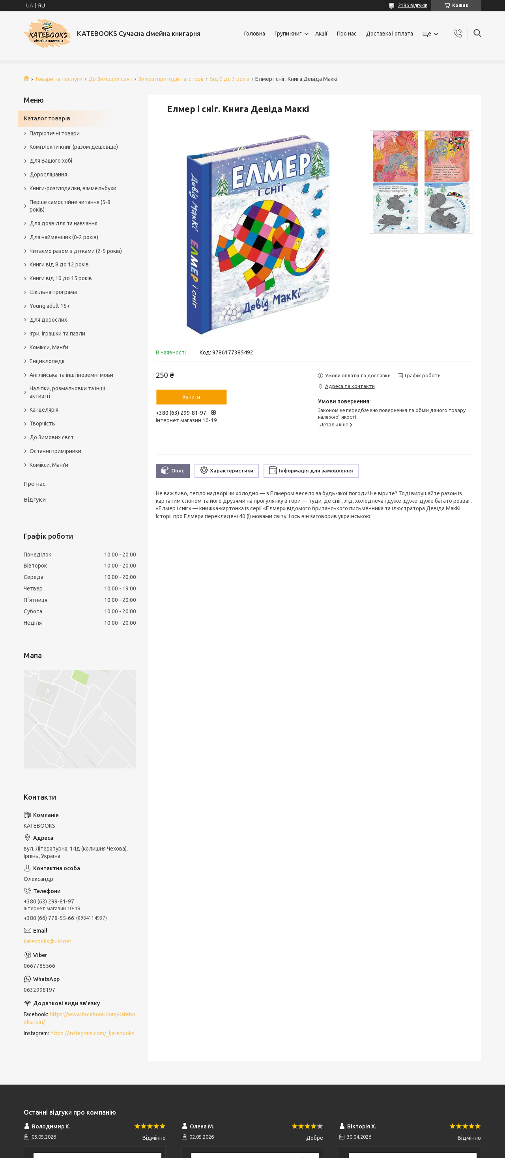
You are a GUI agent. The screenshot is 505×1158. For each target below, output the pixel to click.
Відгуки (35, 499)
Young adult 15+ (50, 306)
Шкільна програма (53, 292)
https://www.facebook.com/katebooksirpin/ (79, 1018)
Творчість (42, 423)
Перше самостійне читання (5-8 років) (70, 206)
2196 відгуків (412, 5)
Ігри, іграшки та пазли (57, 333)
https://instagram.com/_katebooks (92, 1033)
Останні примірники (55, 451)
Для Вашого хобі (51, 160)
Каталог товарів (47, 118)
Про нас (347, 33)
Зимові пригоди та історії (171, 79)
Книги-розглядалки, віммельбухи (73, 188)
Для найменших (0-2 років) (64, 237)
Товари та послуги (58, 79)
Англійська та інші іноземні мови (71, 375)
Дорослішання (48, 174)
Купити (191, 397)
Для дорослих (48, 320)
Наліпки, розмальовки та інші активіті (67, 392)
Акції (321, 33)
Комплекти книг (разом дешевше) (74, 147)
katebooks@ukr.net (47, 941)
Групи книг (288, 33)
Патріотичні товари (55, 133)
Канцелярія (44, 410)
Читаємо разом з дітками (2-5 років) (76, 251)
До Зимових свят (110, 79)
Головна (254, 33)
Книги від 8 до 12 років (59, 264)
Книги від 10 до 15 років (61, 278)
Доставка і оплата (389, 33)
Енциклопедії (47, 361)
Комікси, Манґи (49, 347)
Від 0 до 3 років (229, 79)
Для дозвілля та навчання (63, 223)
